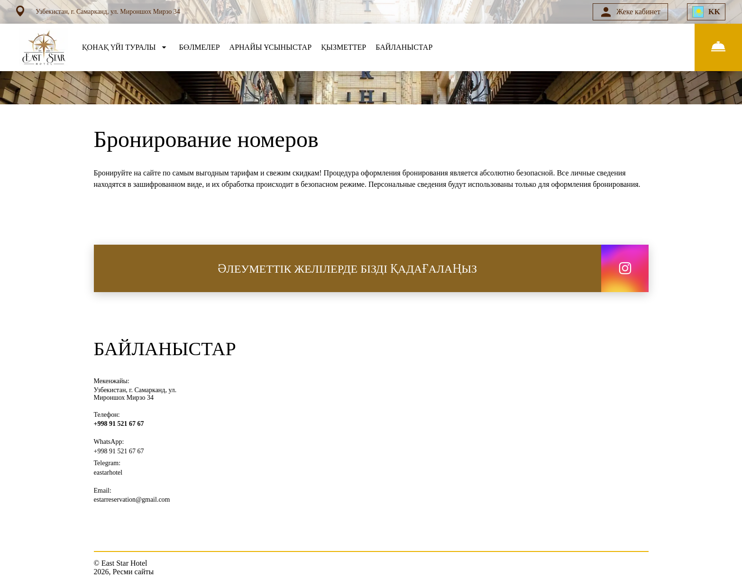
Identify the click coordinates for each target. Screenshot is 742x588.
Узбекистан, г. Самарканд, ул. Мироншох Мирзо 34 (135, 393)
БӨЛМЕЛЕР (199, 47)
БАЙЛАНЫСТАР (404, 47)
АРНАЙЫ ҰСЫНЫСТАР (270, 47)
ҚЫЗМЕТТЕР (343, 47)
